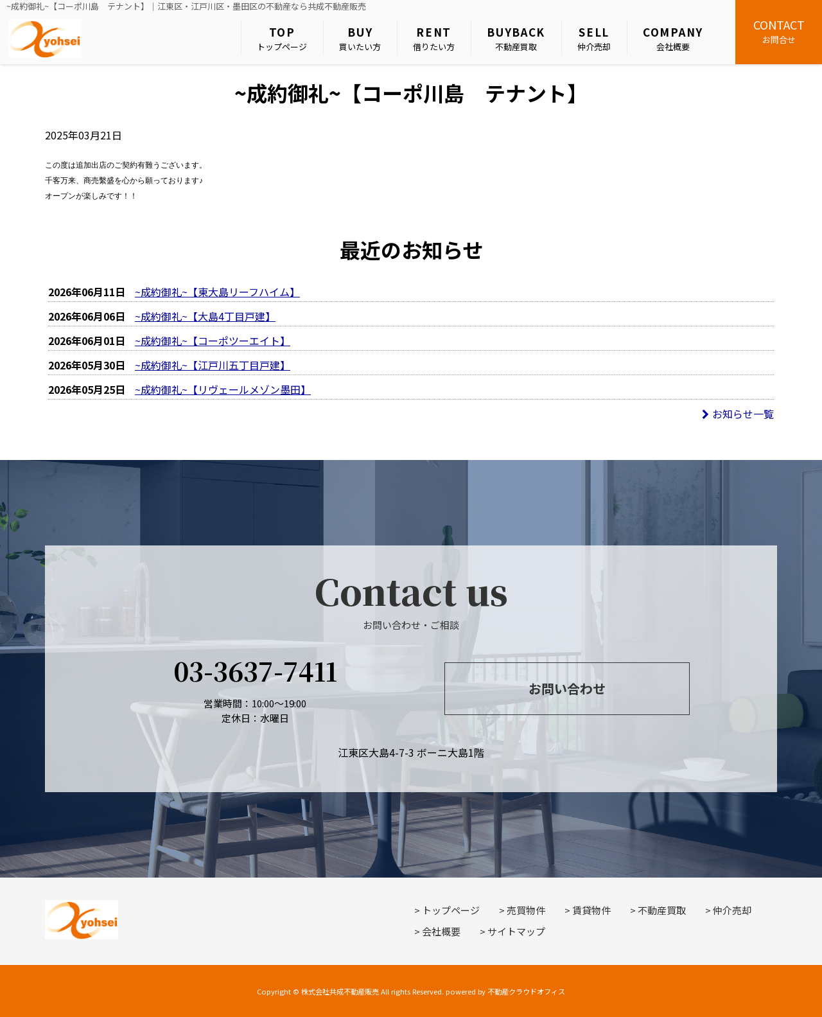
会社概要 (673, 38)
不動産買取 (516, 38)
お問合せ (779, 31)
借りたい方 (434, 38)
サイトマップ (516, 931)
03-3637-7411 (255, 670)
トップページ (282, 38)
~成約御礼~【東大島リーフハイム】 (217, 291)
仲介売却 (594, 38)
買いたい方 (360, 38)
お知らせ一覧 (738, 413)
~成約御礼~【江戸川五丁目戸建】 (212, 365)
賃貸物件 (591, 910)
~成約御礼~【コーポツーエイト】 (212, 340)
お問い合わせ (567, 688)
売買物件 (526, 910)
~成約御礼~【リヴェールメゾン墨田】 (223, 389)
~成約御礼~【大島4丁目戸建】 (205, 316)
